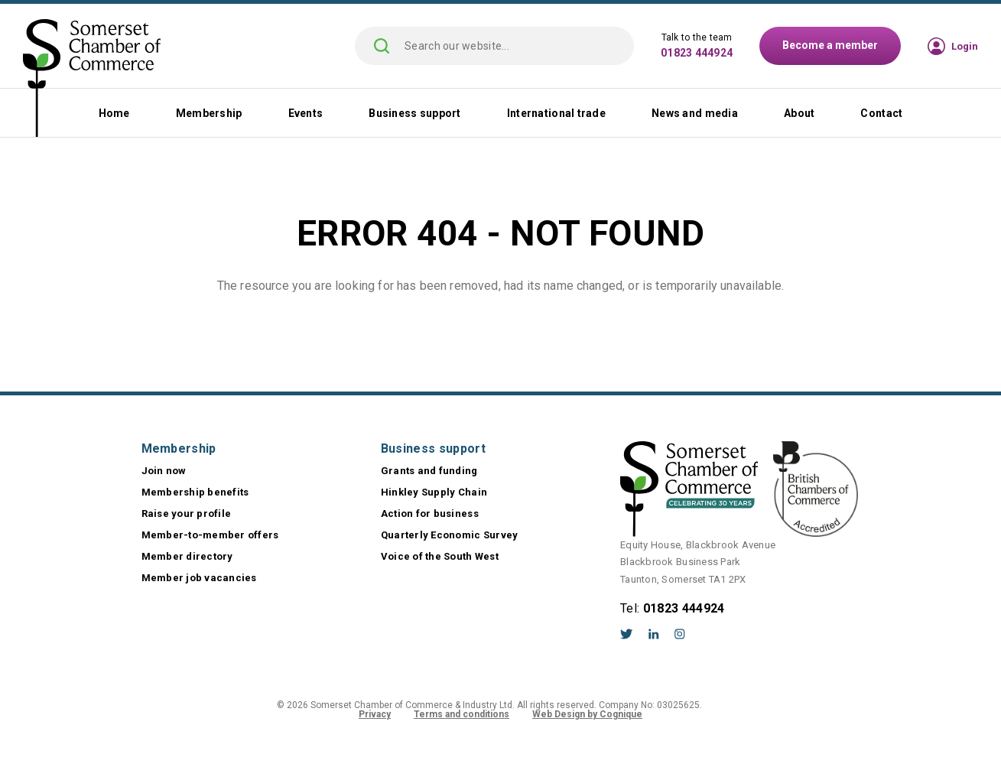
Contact (881, 113)
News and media (695, 113)
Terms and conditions (461, 714)
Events (305, 113)
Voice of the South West (440, 556)
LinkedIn (653, 634)
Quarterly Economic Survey (449, 535)
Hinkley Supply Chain (434, 492)
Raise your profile (186, 513)
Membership (209, 113)
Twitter (626, 634)
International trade (556, 113)
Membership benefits (195, 492)
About (799, 113)
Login (964, 46)
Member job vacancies (199, 577)
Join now (164, 470)
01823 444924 (697, 53)
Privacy (375, 714)
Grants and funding (429, 470)
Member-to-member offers (210, 535)
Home (114, 113)
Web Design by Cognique (587, 714)
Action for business (430, 513)
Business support (414, 113)
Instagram (679, 634)
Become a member (830, 45)
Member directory (187, 556)
